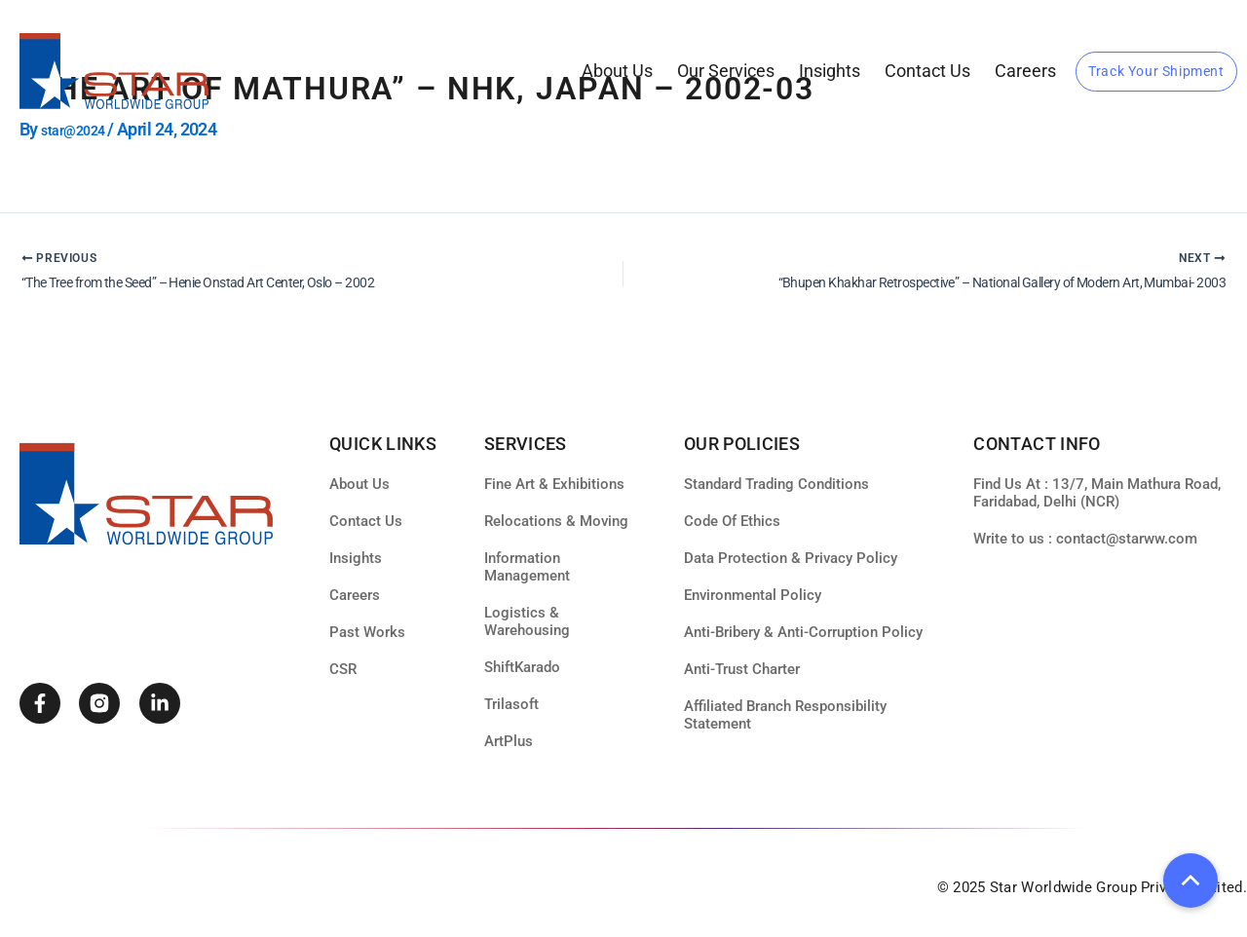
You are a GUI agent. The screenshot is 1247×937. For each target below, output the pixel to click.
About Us (617, 70)
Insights (829, 70)
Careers (1025, 70)
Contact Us (927, 70)
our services (726, 70)
